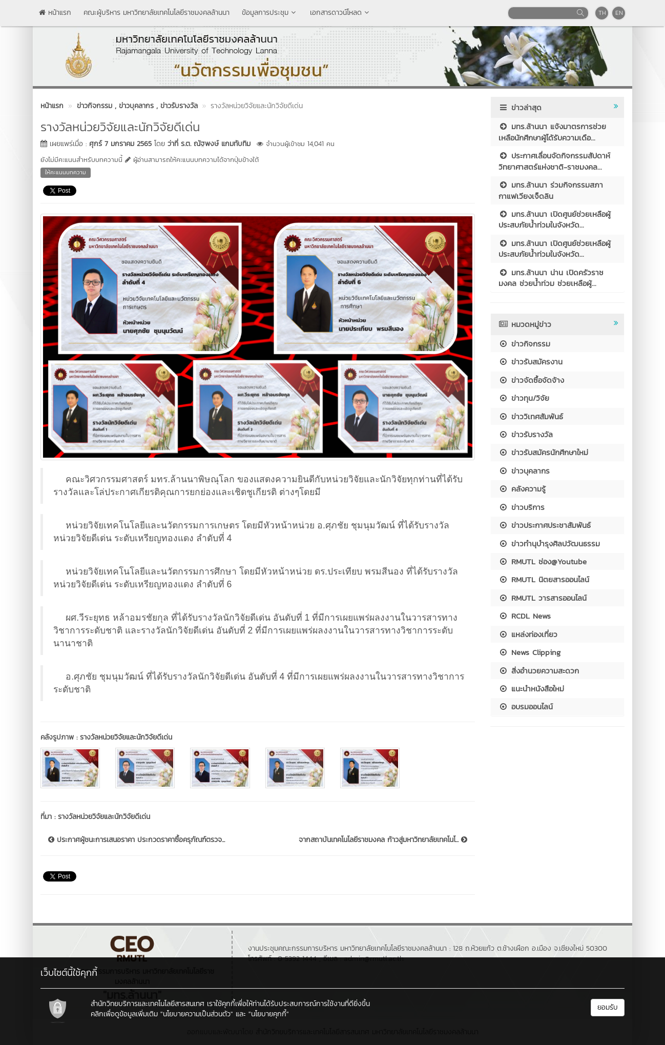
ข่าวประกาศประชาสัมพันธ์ (544, 525)
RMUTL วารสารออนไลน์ (542, 598)
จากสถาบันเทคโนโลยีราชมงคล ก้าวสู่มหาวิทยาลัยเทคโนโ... (383, 840)
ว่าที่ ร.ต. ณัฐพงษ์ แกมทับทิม (209, 143)
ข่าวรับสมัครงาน (530, 361)
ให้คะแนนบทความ (65, 172)
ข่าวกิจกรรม (524, 344)
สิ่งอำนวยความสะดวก (538, 671)
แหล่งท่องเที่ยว (527, 634)
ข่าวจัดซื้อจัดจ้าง (531, 380)
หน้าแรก (55, 12)
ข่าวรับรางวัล (525, 434)
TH (602, 12)
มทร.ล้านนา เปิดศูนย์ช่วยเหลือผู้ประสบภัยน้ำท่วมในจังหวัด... (554, 219)
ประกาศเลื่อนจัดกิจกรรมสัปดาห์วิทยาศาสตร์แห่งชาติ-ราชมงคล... (554, 161)
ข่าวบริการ (521, 507)
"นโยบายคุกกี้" (268, 1014)
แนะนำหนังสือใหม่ (531, 688)
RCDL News (524, 616)
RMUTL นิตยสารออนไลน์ (543, 579)
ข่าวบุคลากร (524, 471)
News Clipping (529, 652)
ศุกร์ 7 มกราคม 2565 (120, 143)
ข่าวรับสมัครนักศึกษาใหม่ (543, 452)
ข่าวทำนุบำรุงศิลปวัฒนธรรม (549, 543)
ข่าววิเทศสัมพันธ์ (530, 416)
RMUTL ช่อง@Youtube (542, 561)
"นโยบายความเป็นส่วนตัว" (196, 1014)
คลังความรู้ (522, 489)
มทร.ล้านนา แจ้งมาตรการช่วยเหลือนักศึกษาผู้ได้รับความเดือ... (552, 131)
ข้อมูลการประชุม (270, 12)
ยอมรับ (607, 1007)
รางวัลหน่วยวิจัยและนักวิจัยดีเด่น (126, 737)
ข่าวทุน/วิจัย (523, 398)
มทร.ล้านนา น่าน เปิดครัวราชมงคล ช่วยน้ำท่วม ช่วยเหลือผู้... (551, 278)
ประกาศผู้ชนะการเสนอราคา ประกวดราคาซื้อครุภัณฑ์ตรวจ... (136, 840)
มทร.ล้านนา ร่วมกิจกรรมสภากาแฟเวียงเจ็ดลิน (550, 190)
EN (619, 12)
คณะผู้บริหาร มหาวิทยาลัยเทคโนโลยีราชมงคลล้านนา (157, 12)
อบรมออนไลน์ (525, 706)
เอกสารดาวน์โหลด (340, 12)
